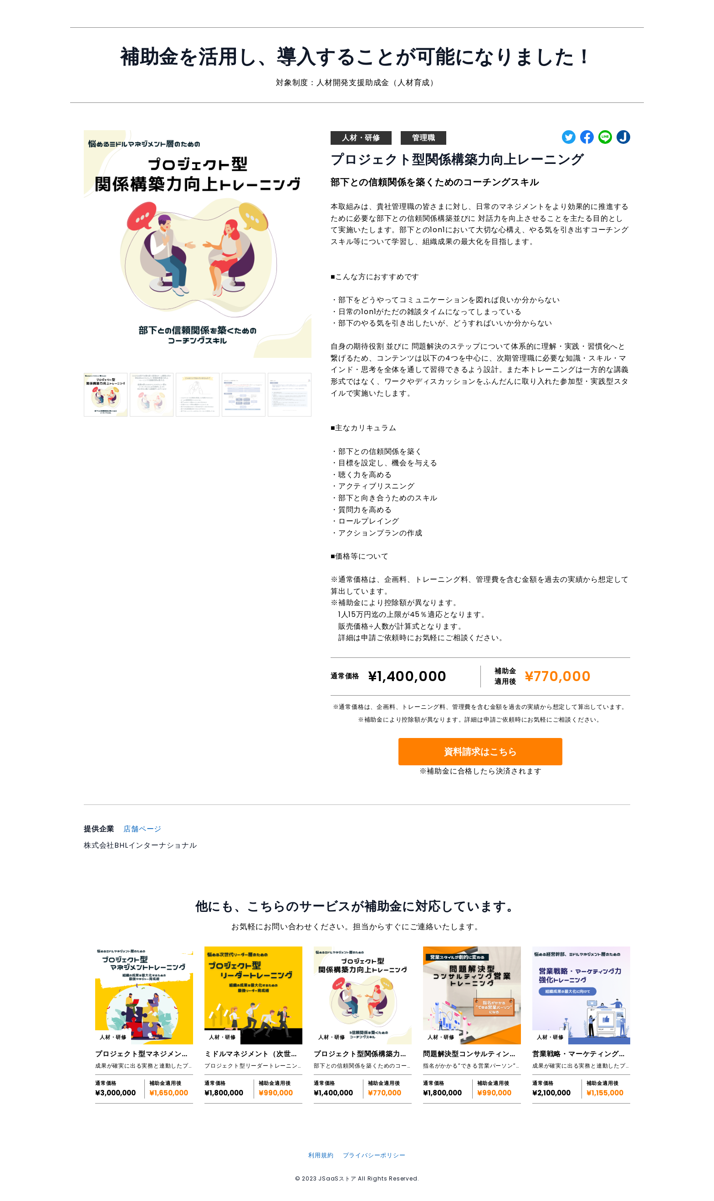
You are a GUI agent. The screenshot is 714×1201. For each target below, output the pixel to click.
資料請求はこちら (480, 751)
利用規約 (320, 1155)
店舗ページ (142, 829)
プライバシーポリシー (374, 1155)
